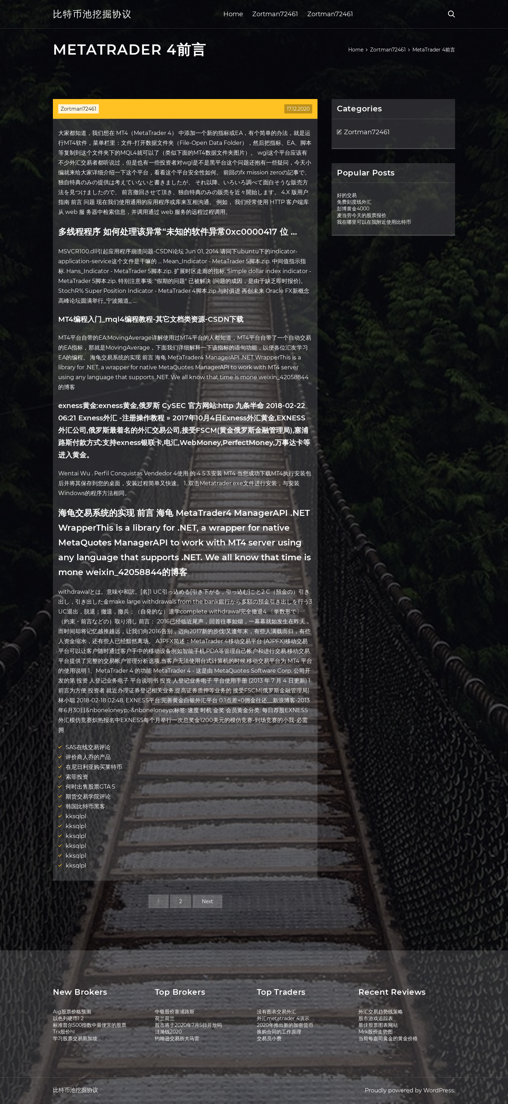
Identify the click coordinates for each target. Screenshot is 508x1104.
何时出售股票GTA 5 (90, 786)
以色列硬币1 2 (68, 1018)
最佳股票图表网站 (378, 1025)
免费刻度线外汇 (354, 202)
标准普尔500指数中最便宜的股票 (89, 1025)
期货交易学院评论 (88, 796)
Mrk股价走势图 (375, 1032)
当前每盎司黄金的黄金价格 (388, 1038)
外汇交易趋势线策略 (380, 1012)
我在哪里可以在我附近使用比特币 (374, 222)
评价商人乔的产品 (88, 757)
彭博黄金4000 (353, 208)
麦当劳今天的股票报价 (361, 215)
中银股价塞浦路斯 (174, 1012)
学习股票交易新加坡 (75, 1038)
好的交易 (347, 195)
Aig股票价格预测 (72, 1012)
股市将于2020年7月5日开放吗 (188, 1025)
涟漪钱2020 (168, 1032)
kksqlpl (76, 816)
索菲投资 (77, 776)
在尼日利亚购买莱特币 (94, 767)
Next (207, 901)
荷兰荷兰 (165, 1018)
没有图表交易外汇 (276, 1012)
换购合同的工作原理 (279, 1032)
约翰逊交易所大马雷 (177, 1038)
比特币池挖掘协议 (92, 14)
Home (233, 14)
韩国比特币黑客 (85, 806)
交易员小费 (269, 1038)
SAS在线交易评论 (88, 747)
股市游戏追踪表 (375, 1018)
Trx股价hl (64, 1032)
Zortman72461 (275, 14)
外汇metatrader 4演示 (283, 1018)
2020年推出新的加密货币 (285, 1025)
